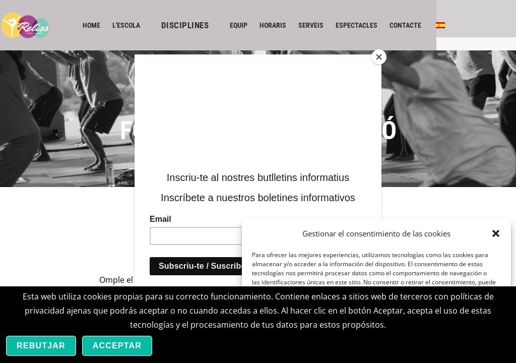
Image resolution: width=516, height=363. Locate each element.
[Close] (378, 57)
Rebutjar (41, 345)
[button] (496, 233)
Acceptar (117, 345)
